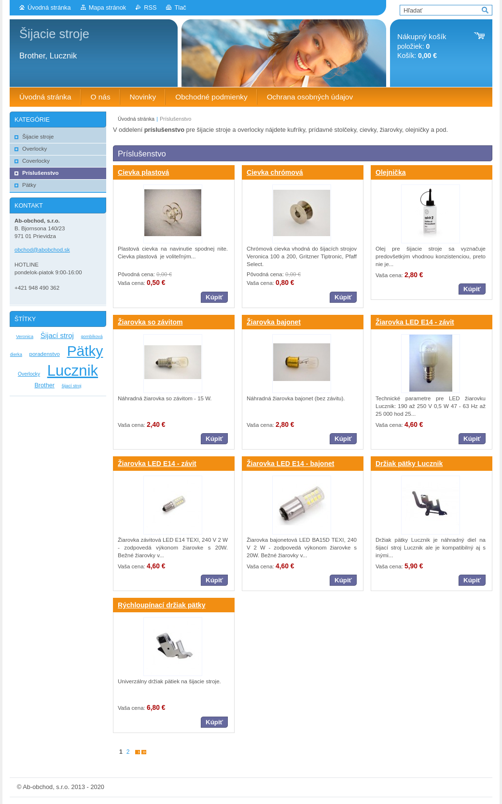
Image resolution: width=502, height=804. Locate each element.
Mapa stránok (107, 7)
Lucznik (72, 370)
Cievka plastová (143, 172)
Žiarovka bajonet (274, 322)
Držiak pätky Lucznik (409, 463)
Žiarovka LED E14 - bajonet (291, 463)
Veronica (24, 336)
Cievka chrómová (275, 172)
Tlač (180, 7)
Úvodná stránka (49, 7)
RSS (150, 7)
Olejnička (391, 172)
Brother (44, 385)
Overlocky (29, 374)
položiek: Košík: (421, 46)
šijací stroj (72, 385)
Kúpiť (214, 297)
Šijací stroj (57, 335)
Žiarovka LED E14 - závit (415, 322)
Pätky (85, 351)
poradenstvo (44, 354)
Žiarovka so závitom (150, 322)
